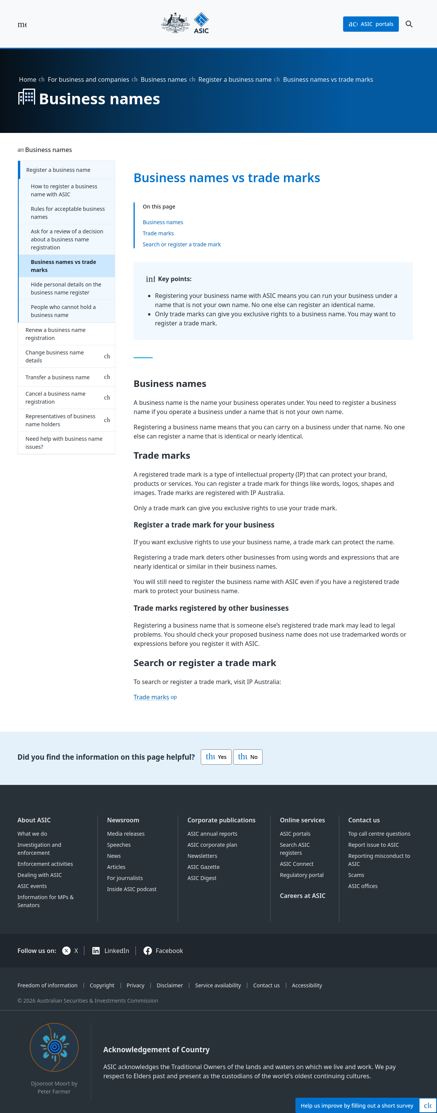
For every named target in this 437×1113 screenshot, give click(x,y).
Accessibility (307, 985)
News (114, 855)
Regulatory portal (302, 874)
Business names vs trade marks (63, 265)
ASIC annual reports (212, 833)
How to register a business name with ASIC (64, 190)
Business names (164, 79)
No (248, 757)
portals (370, 24)
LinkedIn (117, 950)
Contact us (364, 820)
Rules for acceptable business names (68, 212)
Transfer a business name (58, 377)
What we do (32, 833)
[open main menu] (22, 24)
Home (28, 79)
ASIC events (32, 886)
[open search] (409, 24)
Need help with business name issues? (64, 442)
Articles (116, 866)
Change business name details (55, 356)
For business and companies (88, 79)
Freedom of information (47, 985)
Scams (356, 874)
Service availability (218, 985)
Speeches (119, 844)
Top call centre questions (379, 833)
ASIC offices (363, 886)
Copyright (102, 985)
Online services (302, 820)
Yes (216, 757)
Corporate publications (221, 820)
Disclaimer (169, 985)
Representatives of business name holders (60, 420)
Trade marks (158, 233)
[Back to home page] (185, 24)
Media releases (125, 833)
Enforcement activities (45, 863)
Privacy (136, 985)
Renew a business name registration (56, 333)
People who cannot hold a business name (63, 311)
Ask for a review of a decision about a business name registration (67, 239)
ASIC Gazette (203, 866)
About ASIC (34, 820)
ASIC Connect (296, 863)
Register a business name (235, 79)
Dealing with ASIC (40, 874)
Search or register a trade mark (182, 244)
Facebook (169, 950)
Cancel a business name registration (55, 397)
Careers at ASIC (303, 895)
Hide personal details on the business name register (66, 288)
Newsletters (202, 855)
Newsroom (123, 820)
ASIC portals (295, 833)
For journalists (125, 878)
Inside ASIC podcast (131, 889)
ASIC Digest (201, 878)
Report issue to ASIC (373, 844)
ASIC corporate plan (212, 844)
